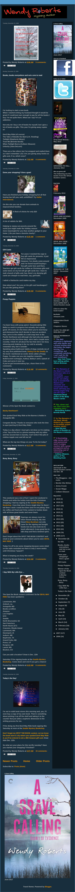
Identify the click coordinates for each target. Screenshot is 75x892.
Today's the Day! (10, 678)
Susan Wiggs (61, 489)
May (60, 615)
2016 (58, 509)
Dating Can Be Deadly (36, 351)
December (62, 539)
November (62, 595)
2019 (58, 499)
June (60, 612)
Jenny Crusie (61, 486)
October (61, 599)
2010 (58, 529)
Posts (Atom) (19, 766)
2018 (58, 502)
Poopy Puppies (9, 299)
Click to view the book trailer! (60, 310)
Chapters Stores (60, 326)
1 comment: (40, 237)
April (60, 619)
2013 (58, 519)
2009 (58, 532)
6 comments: (41, 665)
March (61, 622)
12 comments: (41, 369)
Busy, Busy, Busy (10, 458)
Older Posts (43, 761)
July (60, 609)
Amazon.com (59, 316)
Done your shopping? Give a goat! (17, 172)
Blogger (48, 887)
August (61, 605)
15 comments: (41, 751)
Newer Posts (10, 761)
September (63, 602)
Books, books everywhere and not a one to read (22, 75)
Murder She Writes (63, 483)
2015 (58, 512)
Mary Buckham (32, 522)
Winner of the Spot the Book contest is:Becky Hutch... (64, 573)
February (62, 625)
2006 (58, 636)
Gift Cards (7, 250)
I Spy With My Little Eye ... (13, 572)
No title (61, 542)
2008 (58, 536)
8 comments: (41, 291)
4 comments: (41, 159)
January (61, 629)
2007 (58, 633)
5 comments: (41, 62)
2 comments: (41, 559)
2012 (58, 522)
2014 (58, 516)
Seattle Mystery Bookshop (33, 728)
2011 (58, 526)
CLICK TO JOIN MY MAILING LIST (61, 331)
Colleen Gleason (62, 492)
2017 (58, 506)
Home (26, 761)
